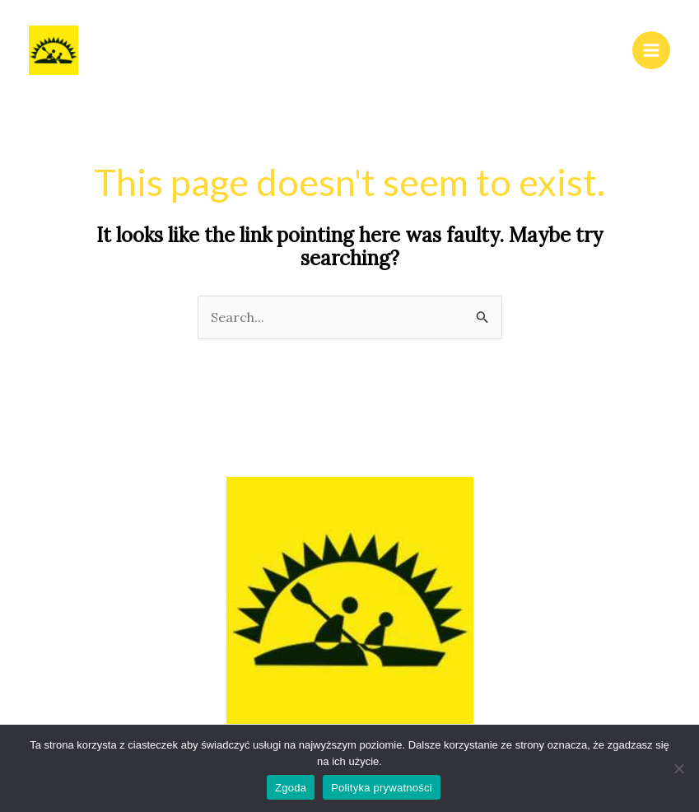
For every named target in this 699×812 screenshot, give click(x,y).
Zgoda (290, 788)
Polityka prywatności (381, 788)
